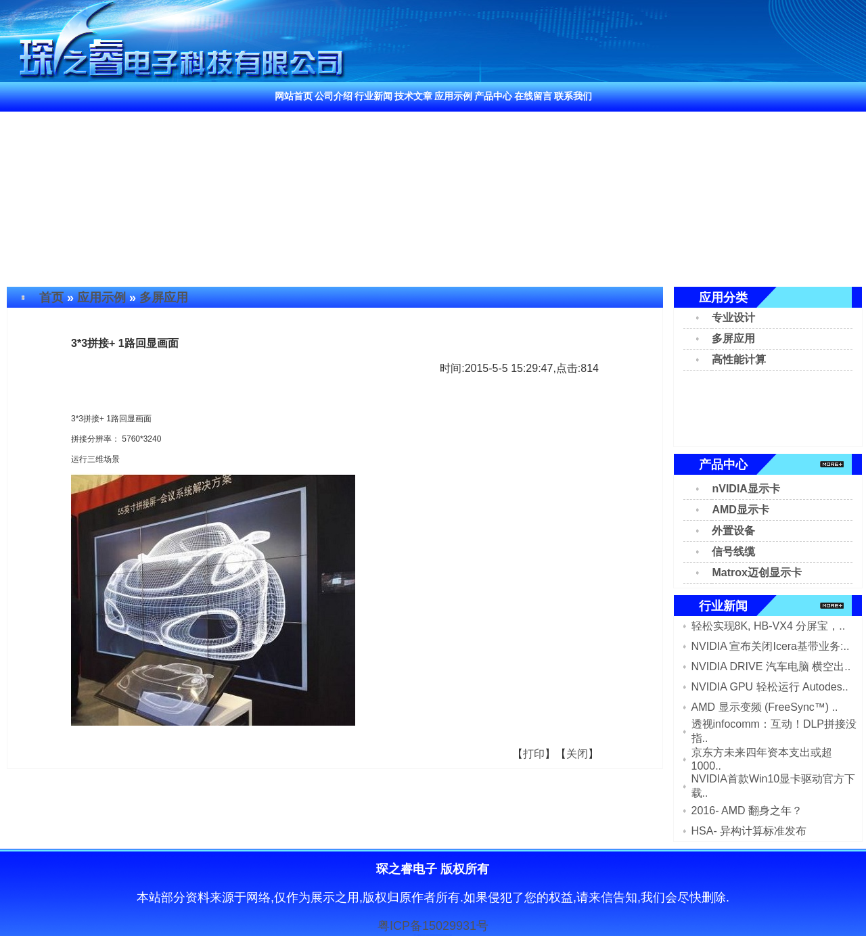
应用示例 (453, 96)
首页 (51, 297)
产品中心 (493, 96)
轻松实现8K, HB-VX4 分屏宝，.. (768, 626)
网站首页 (294, 96)
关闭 (577, 753)
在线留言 (533, 96)
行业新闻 (373, 96)
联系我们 (573, 96)
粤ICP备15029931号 (433, 926)
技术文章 (413, 96)
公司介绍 (333, 96)
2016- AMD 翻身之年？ (746, 810)
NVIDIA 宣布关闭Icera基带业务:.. (770, 646)
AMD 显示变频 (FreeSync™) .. (764, 707)
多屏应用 (163, 297)
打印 (534, 753)
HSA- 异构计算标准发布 (749, 831)
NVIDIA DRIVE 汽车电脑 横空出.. (771, 666)
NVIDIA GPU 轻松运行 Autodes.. (769, 687)
